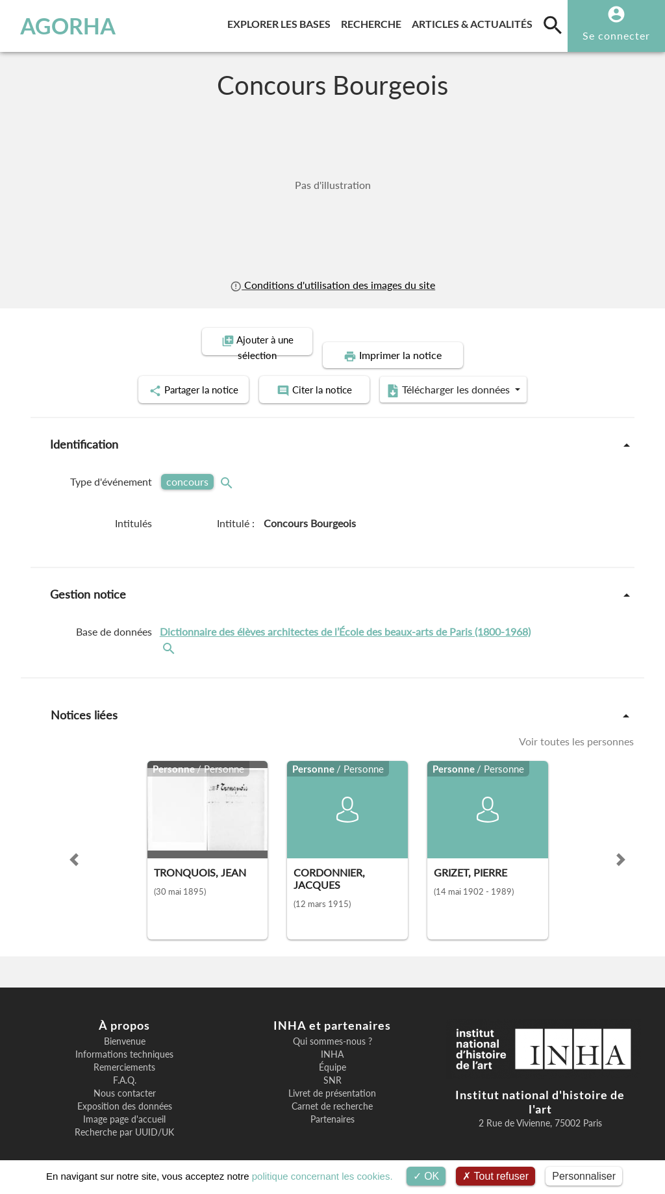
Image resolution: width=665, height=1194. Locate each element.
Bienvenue (124, 1026)
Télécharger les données (479, 375)
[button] (74, 844)
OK (426, 1176)
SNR (332, 1065)
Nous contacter (125, 1078)
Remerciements (124, 1052)
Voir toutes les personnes (576, 726)
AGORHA (68, 26)
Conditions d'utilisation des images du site (332, 285)
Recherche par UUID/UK (124, 1116)
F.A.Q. (124, 1065)
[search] (553, 24)
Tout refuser (495, 1176)
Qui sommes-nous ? (332, 1026)
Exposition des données (124, 1091)
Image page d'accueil (124, 1104)
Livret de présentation (332, 1078)
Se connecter (616, 35)
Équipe (332, 1052)
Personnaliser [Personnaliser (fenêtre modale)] (584, 1176)
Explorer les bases (281, 22)
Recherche (374, 22)
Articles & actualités (475, 22)
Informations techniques (124, 1039)
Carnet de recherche (332, 1091)
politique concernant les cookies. (322, 1176)
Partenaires (332, 1104)
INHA (332, 1039)
